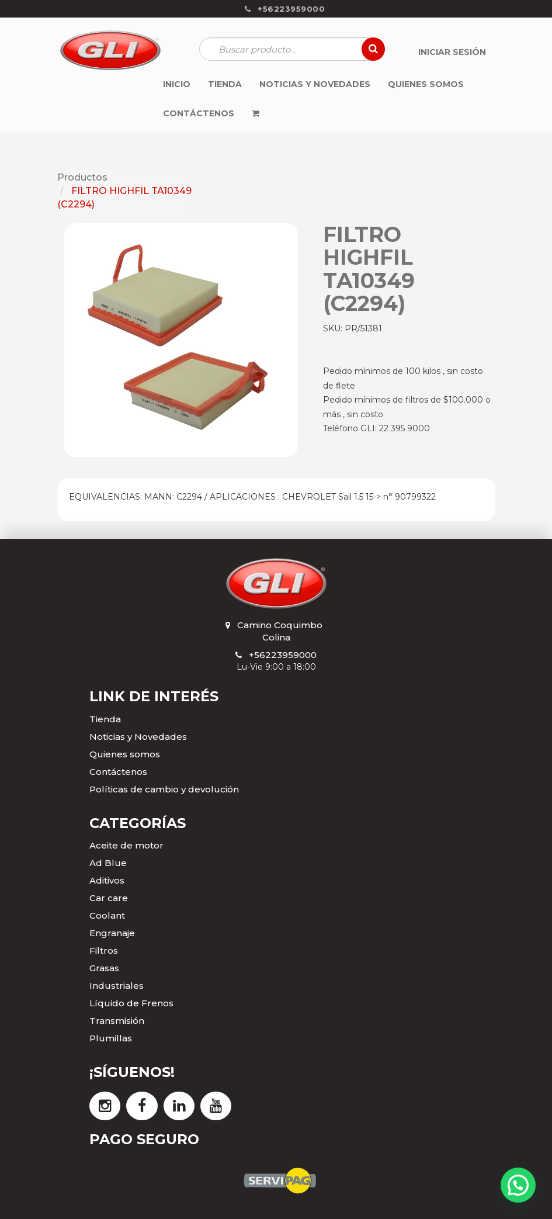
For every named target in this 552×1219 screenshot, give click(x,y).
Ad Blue (108, 862)
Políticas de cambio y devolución (164, 789)
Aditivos (106, 880)
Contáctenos (118, 771)
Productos (82, 177)
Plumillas (110, 1038)
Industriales (116, 985)
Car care (108, 897)
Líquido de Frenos (131, 1003)
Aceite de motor (126, 845)
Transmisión (116, 1020)
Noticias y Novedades (138, 736)
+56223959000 (283, 654)
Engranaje (112, 933)
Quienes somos (124, 754)
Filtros (103, 950)
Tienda (105, 719)
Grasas (104, 968)
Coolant (107, 915)
